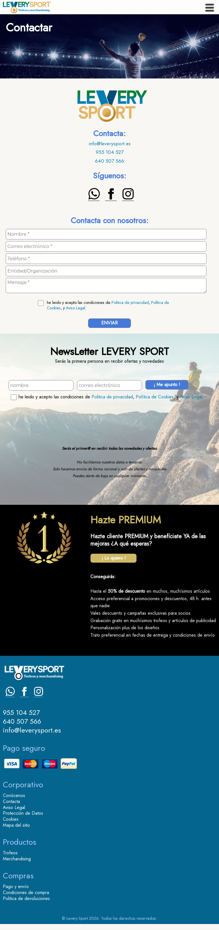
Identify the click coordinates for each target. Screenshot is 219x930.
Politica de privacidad (130, 302)
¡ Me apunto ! (167, 384)
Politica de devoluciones (26, 898)
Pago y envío (16, 886)
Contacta (11, 801)
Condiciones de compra (26, 892)
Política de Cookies (155, 397)
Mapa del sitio (16, 825)
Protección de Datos (23, 813)
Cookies (11, 819)
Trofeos (10, 853)
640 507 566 (109, 161)
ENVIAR (109, 323)
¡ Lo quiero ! (114, 558)
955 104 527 (109, 152)
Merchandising (17, 859)
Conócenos (14, 795)
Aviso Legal (75, 308)
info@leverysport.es (110, 143)
